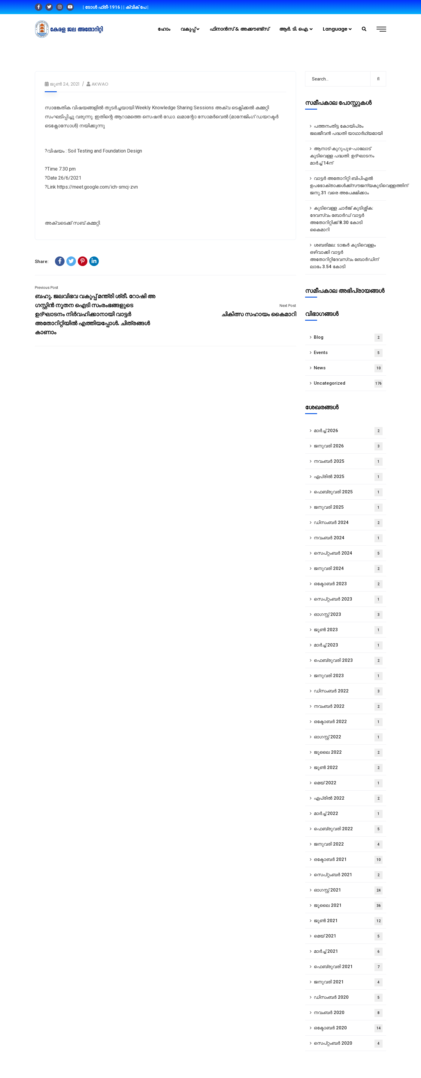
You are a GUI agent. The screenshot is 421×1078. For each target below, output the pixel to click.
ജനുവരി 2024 (348, 569)
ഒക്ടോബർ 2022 (348, 722)
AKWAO (100, 84)
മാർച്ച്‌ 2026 (348, 431)
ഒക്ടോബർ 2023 (348, 584)
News (348, 368)
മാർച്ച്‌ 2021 (348, 952)
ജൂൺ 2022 (348, 768)
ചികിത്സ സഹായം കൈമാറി (258, 314)
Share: (42, 261)
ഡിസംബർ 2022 (348, 691)
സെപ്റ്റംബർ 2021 (348, 875)
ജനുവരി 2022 (348, 844)
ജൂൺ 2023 (348, 630)
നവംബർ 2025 (348, 462)
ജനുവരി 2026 (348, 446)
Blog (348, 338)
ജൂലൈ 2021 (348, 906)
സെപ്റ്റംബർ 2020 (348, 1044)
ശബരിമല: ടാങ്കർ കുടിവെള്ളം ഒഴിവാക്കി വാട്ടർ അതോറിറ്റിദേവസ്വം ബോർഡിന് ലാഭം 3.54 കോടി (344, 255)
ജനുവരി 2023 (348, 676)
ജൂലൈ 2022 (348, 753)
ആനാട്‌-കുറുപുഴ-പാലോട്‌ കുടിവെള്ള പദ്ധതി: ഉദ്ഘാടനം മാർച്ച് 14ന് (342, 156)
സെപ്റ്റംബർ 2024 (348, 554)
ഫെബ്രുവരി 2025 (348, 492)
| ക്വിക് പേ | (135, 7)
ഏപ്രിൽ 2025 (348, 477)
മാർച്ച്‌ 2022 (348, 814)
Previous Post (46, 287)
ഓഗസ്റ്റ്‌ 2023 (348, 615)
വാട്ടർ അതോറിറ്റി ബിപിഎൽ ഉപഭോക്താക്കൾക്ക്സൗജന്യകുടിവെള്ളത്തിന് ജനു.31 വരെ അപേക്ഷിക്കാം (348, 185)
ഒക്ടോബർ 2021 (348, 860)
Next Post (288, 305)
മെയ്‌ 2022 (348, 783)
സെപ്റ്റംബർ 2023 (348, 599)
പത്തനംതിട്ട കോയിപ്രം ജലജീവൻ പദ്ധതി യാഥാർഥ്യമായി (346, 129)
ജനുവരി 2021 (348, 982)
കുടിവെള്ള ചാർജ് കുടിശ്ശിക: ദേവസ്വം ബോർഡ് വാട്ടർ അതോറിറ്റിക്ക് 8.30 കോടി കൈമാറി (341, 218)
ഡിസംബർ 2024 (348, 523)
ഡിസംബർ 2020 (348, 998)
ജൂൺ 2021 (348, 921)
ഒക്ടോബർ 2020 (348, 1028)
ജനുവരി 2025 (348, 508)
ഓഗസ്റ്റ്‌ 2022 (348, 737)
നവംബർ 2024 (348, 538)
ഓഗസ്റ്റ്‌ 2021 (348, 890)
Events (348, 353)
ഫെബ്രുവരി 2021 (348, 967)
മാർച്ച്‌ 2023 (348, 645)
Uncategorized (348, 384)
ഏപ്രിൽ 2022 (348, 799)
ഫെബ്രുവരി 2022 (348, 829)
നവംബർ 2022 (348, 707)
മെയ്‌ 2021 (348, 936)
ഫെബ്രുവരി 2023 (348, 661)
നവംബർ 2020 (348, 1013)
